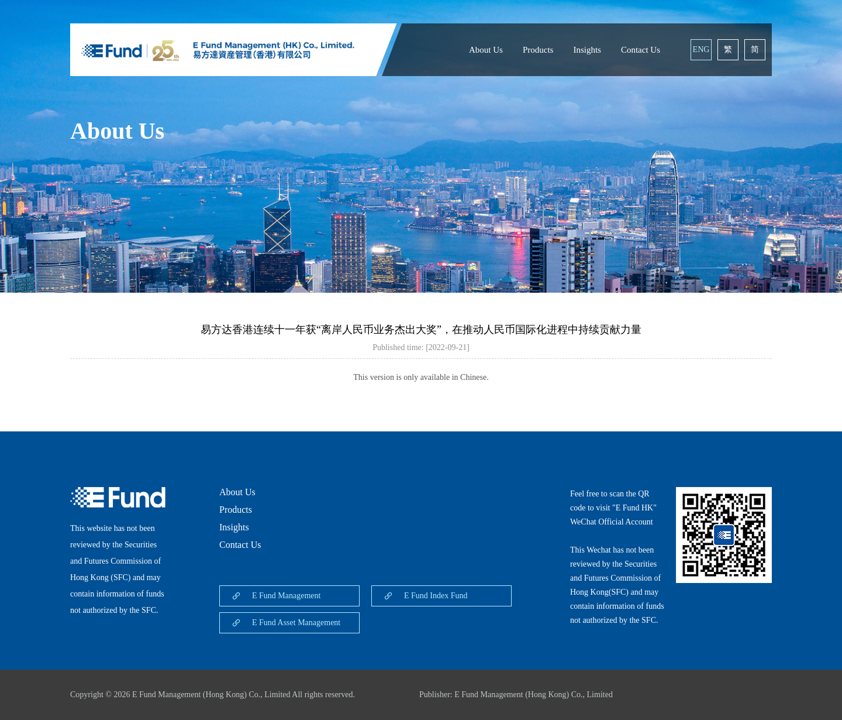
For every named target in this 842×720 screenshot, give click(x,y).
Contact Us (640, 49)
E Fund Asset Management (296, 622)
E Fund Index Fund (436, 595)
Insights (587, 49)
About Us (486, 49)
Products (538, 49)
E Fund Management (286, 595)
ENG (701, 49)
